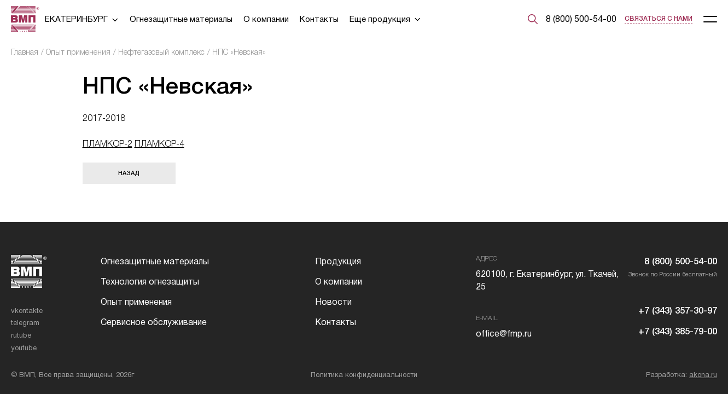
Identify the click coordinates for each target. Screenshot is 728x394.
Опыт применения (78, 52)
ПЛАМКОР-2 (107, 143)
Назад (128, 173)
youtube (24, 348)
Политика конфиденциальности (364, 374)
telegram (25, 322)
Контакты (319, 19)
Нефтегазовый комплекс (161, 52)
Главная (24, 52)
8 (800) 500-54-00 (581, 19)
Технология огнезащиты (150, 281)
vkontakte (27, 310)
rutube (21, 335)
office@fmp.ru (504, 333)
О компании (266, 19)
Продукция (338, 261)
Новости (333, 301)
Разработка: (681, 374)
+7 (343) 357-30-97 (677, 311)
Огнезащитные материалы (181, 19)
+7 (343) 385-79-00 (677, 332)
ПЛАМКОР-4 (159, 143)
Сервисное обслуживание (154, 322)
